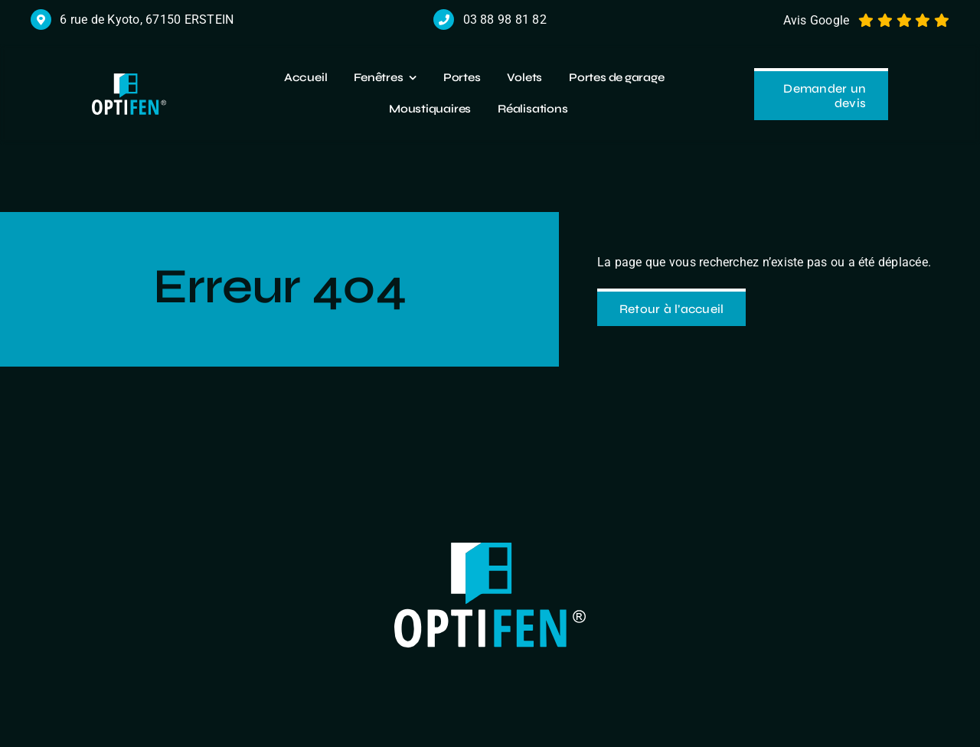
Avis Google (816, 20)
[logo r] (129, 79)
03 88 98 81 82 (505, 19)
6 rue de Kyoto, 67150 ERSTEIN (147, 19)
